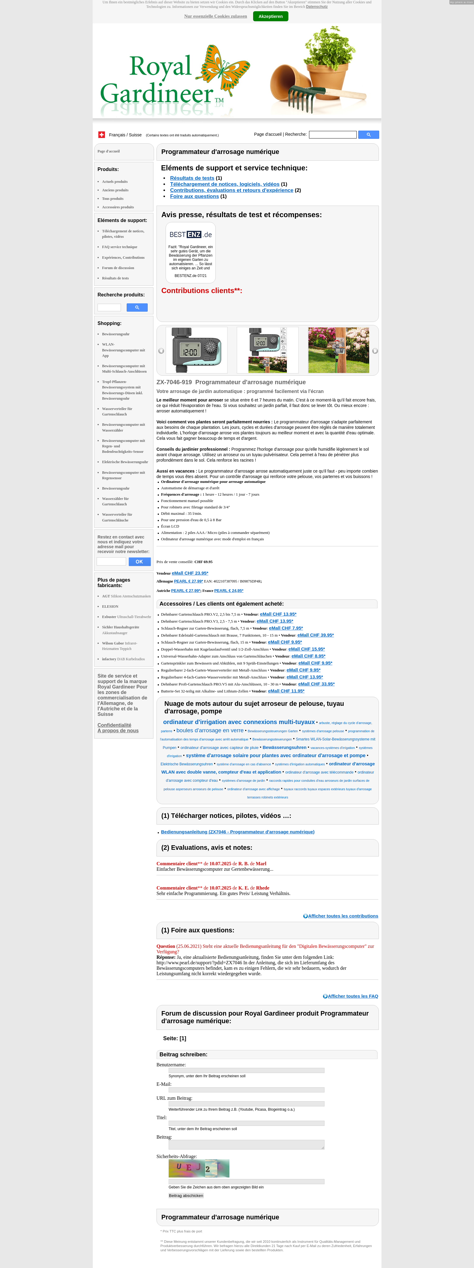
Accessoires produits (118, 207)
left (161, 351)
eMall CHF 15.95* (306, 648)
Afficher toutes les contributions (343, 915)
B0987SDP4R (250, 581)
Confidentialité (114, 725)
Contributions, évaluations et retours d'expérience (232, 190)
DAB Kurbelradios (123, 659)
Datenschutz (317, 7)
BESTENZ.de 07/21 (191, 276)
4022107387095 (225, 581)
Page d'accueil (268, 134)
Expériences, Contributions (123, 257)
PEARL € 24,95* (228, 590)
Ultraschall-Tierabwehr (126, 617)
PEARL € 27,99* (188, 581)
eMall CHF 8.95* (308, 655)
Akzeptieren (271, 16)
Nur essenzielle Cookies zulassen (215, 16)
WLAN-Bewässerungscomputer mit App (123, 349)
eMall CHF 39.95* (315, 634)
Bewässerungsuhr (116, 334)
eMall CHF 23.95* (190, 573)
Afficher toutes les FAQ (353, 996)
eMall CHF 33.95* (316, 683)
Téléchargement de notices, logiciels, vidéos (225, 184)
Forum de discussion (118, 268)
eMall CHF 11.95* (286, 690)
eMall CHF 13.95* (278, 614)
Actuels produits (115, 181)
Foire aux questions (194, 196)
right (375, 351)
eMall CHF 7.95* (286, 628)
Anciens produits (115, 190)
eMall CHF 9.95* (285, 641)
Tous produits (112, 199)
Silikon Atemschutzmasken (126, 596)
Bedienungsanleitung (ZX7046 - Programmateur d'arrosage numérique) (237, 831)
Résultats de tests (115, 278)
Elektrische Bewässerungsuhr (125, 462)
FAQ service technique (119, 247)
